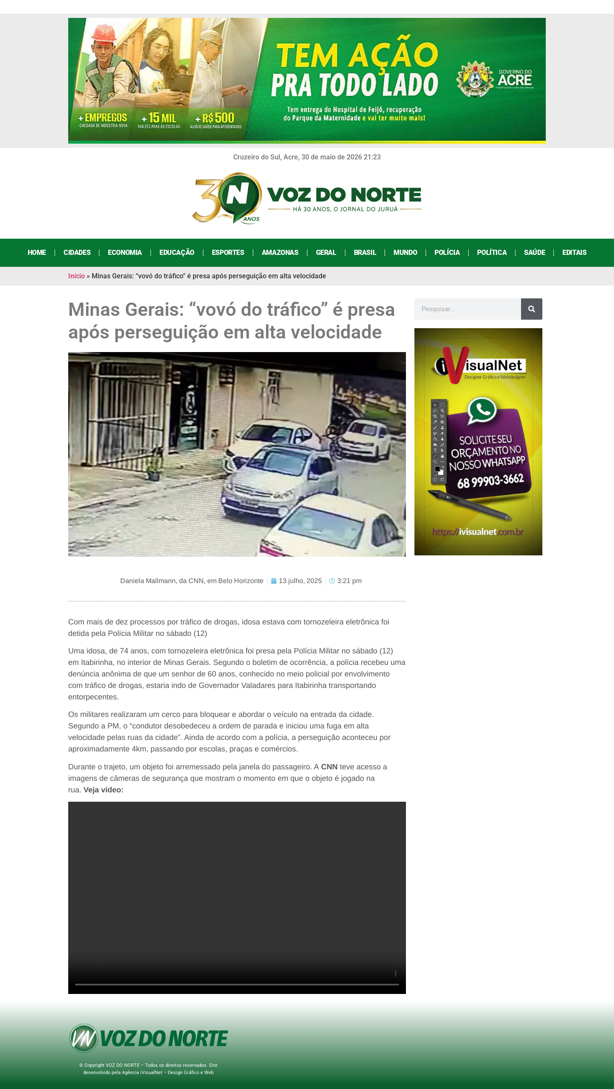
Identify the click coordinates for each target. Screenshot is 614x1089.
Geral (326, 252)
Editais (574, 252)
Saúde (534, 252)
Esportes (228, 252)
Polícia (447, 252)
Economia (125, 252)
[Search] (531, 309)
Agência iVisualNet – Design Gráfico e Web (168, 1072)
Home (37, 252)
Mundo (405, 252)
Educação (176, 252)
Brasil (365, 252)
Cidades (77, 252)
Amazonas (280, 252)
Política (492, 252)
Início (76, 276)
